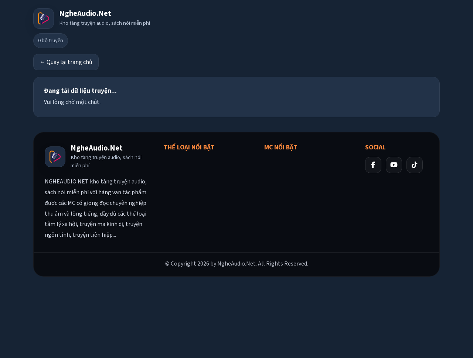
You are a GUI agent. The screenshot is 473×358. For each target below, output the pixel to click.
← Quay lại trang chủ (66, 62)
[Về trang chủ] (91, 18)
